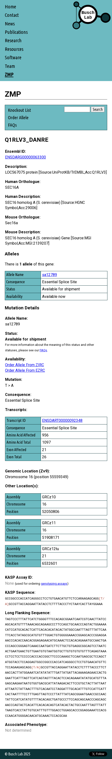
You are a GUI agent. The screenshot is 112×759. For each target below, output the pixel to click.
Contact (12, 15)
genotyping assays (54, 583)
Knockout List (19, 110)
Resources (14, 49)
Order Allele (18, 117)
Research (13, 40)
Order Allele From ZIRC (24, 365)
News (10, 23)
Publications (16, 32)
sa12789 (49, 274)
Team (10, 66)
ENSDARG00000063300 (25, 157)
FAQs (12, 125)
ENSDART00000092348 (62, 420)
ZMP (9, 74)
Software (13, 57)
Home (10, 6)
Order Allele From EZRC (25, 370)
